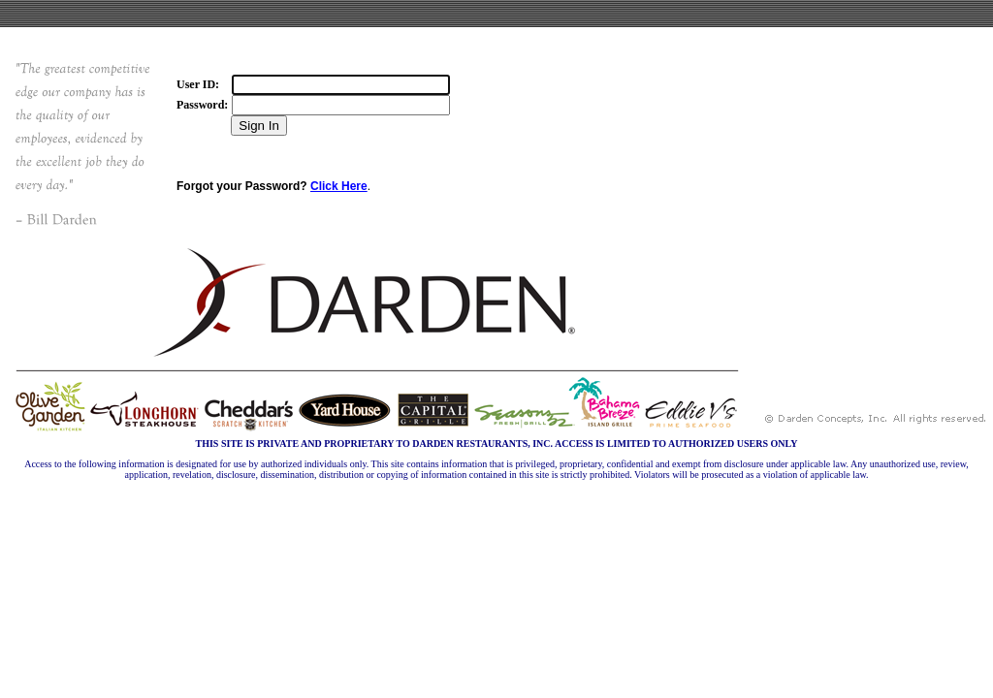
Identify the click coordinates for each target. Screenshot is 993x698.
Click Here (339, 186)
